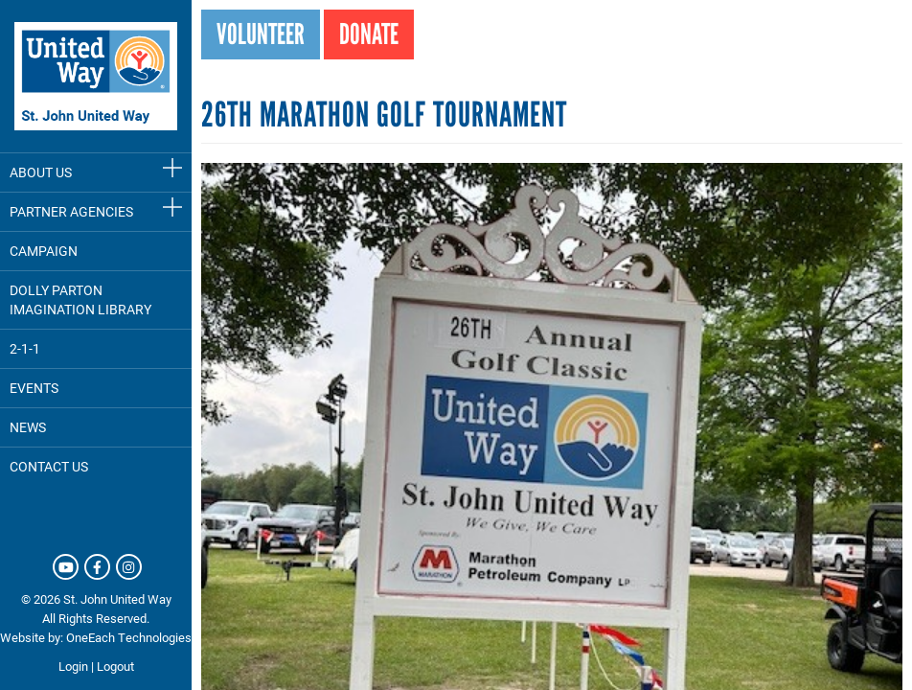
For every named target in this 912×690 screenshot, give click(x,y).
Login (73, 666)
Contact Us (49, 466)
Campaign (44, 251)
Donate (369, 34)
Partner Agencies (71, 211)
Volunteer (261, 34)
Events (34, 388)
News (28, 427)
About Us (41, 172)
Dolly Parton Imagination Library (80, 299)
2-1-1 (25, 348)
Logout (115, 666)
